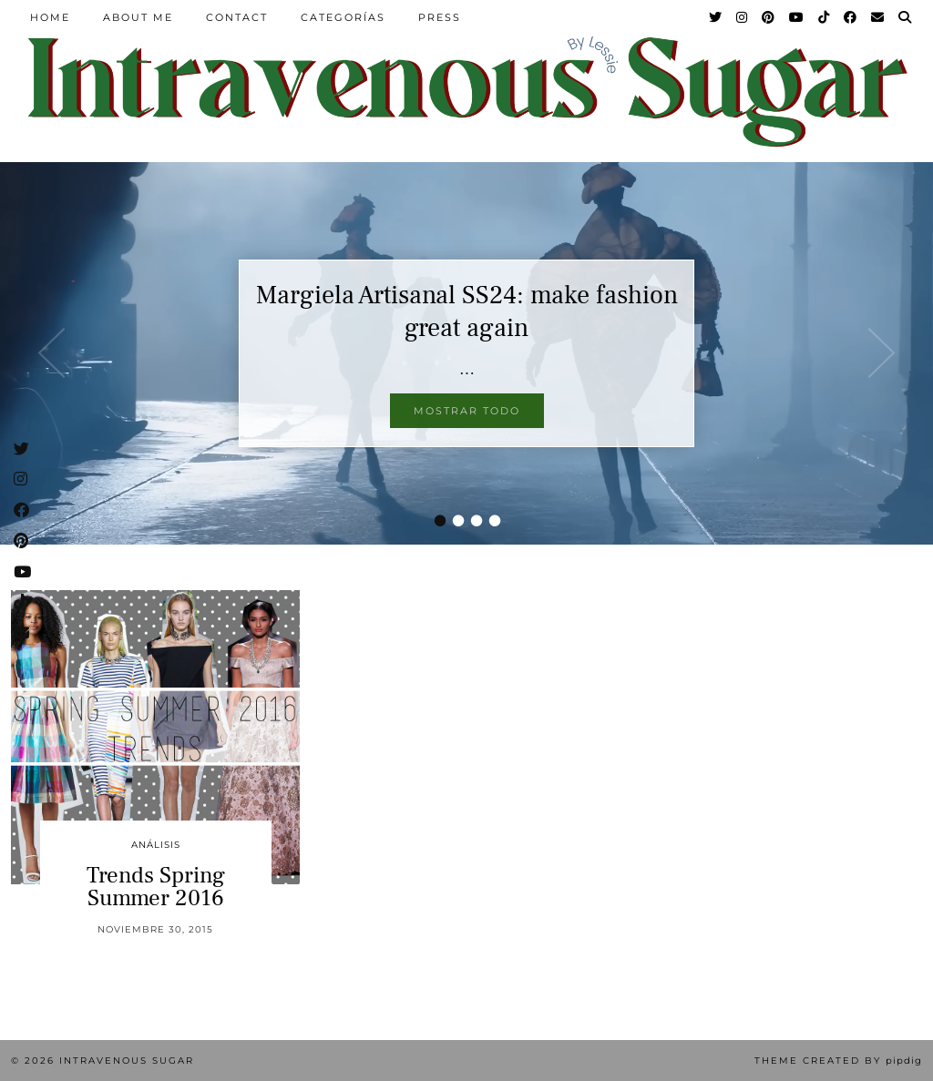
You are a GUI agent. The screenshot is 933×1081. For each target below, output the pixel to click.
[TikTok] (824, 17)
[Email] (878, 17)
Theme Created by (838, 1060)
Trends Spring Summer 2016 (156, 887)
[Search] (905, 17)
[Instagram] (742, 17)
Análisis (155, 845)
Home (50, 17)
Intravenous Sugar (126, 1060)
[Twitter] (716, 17)
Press (439, 17)
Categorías (343, 17)
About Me (138, 17)
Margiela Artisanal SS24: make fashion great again (467, 311)
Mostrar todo (467, 410)
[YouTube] (797, 17)
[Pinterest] (769, 17)
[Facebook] (851, 17)
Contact (237, 17)
